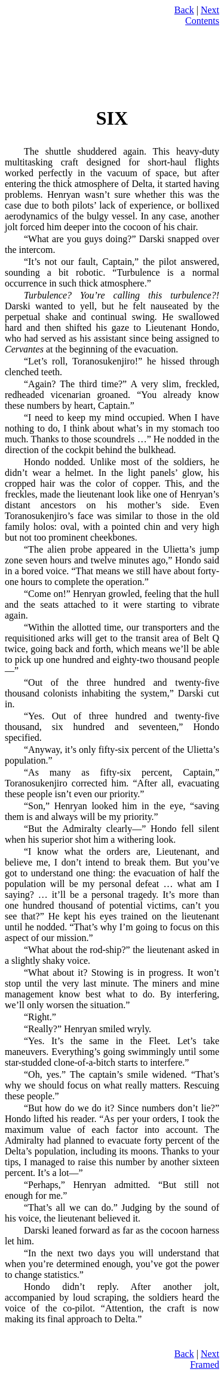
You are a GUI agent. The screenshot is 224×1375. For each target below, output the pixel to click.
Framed (204, 1364)
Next (210, 10)
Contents (202, 21)
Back (184, 10)
